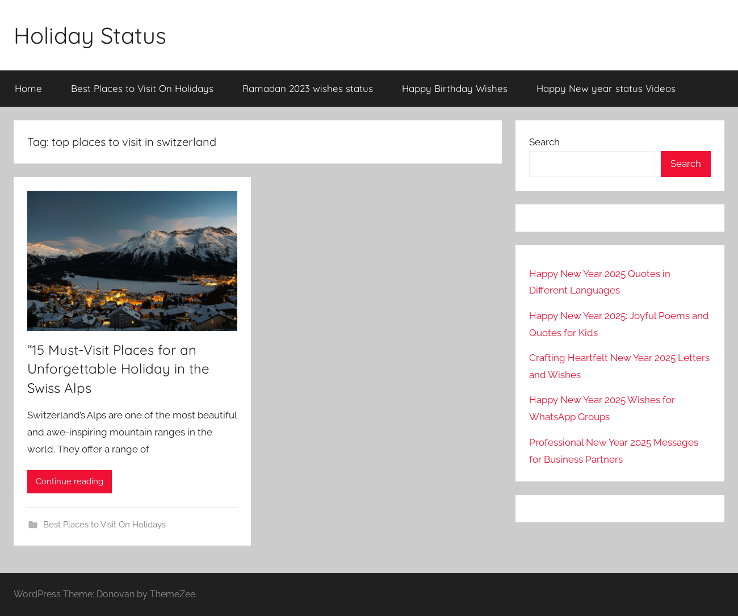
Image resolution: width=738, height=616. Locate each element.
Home (28, 88)
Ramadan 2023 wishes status (307, 88)
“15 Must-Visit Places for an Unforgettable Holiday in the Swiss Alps (118, 368)
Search (544, 142)
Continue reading (69, 481)
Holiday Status (90, 35)
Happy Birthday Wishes (455, 88)
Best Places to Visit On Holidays (142, 88)
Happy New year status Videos (606, 88)
